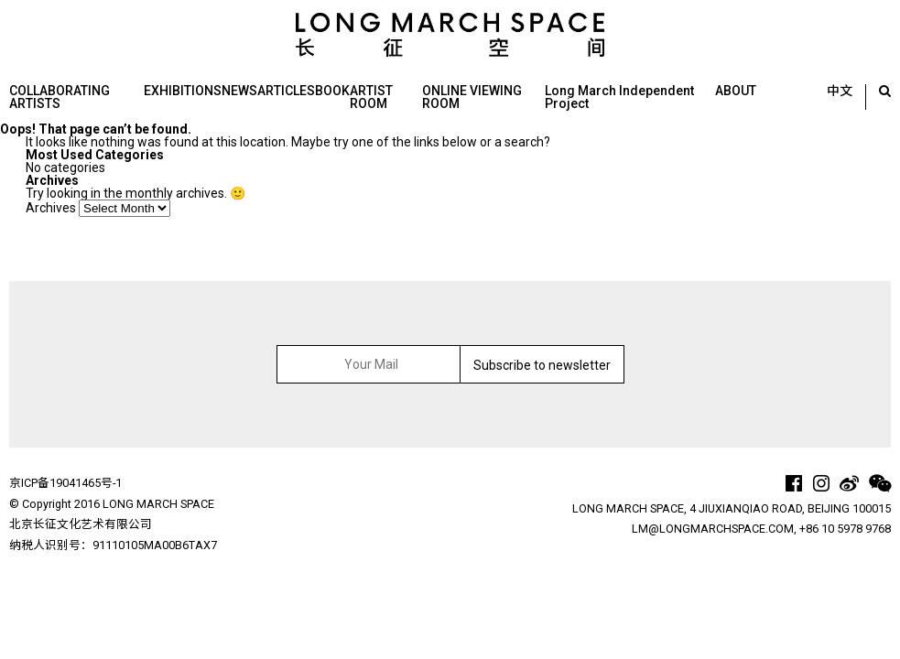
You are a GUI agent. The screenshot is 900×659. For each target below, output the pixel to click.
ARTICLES (286, 90)
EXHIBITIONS (183, 90)
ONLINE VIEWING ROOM (472, 97)
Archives (51, 207)
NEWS (239, 90)
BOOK (332, 90)
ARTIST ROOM (371, 97)
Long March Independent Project (619, 97)
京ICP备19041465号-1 (65, 483)
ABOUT (735, 90)
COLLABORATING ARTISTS (59, 97)
